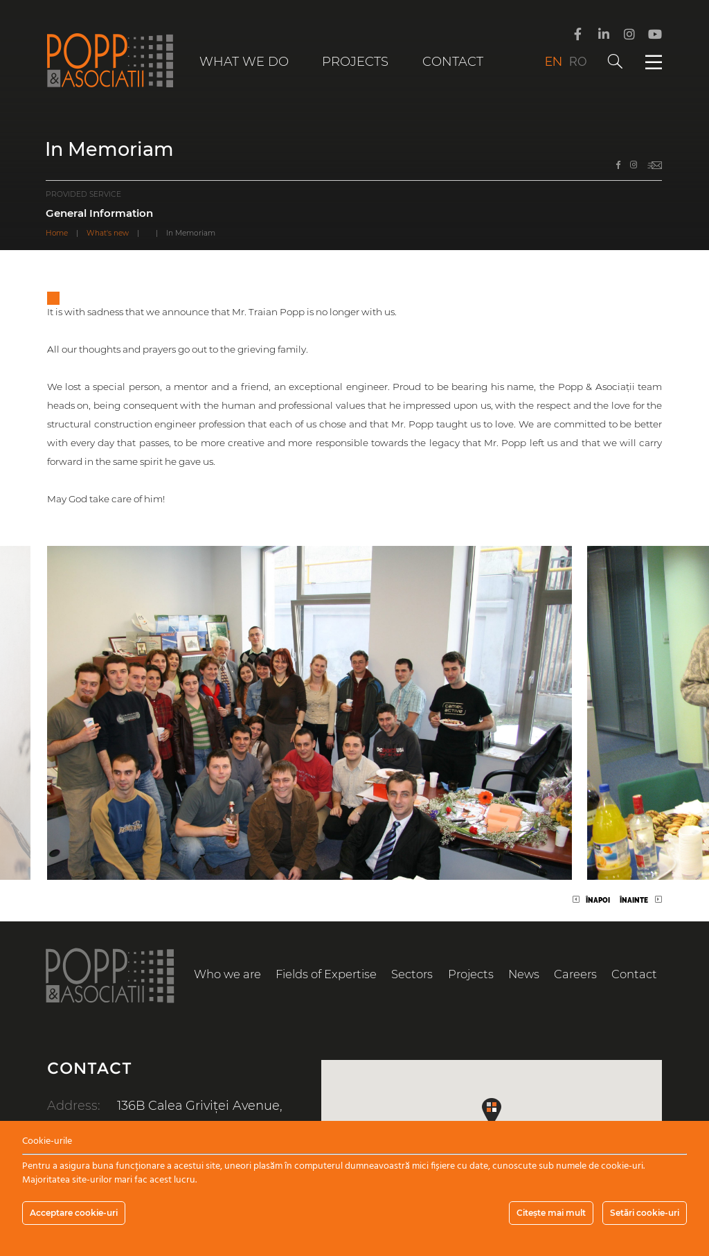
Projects (355, 61)
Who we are (227, 974)
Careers (575, 974)
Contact (452, 61)
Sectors (412, 974)
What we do (244, 61)
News (523, 974)
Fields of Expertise (326, 974)
